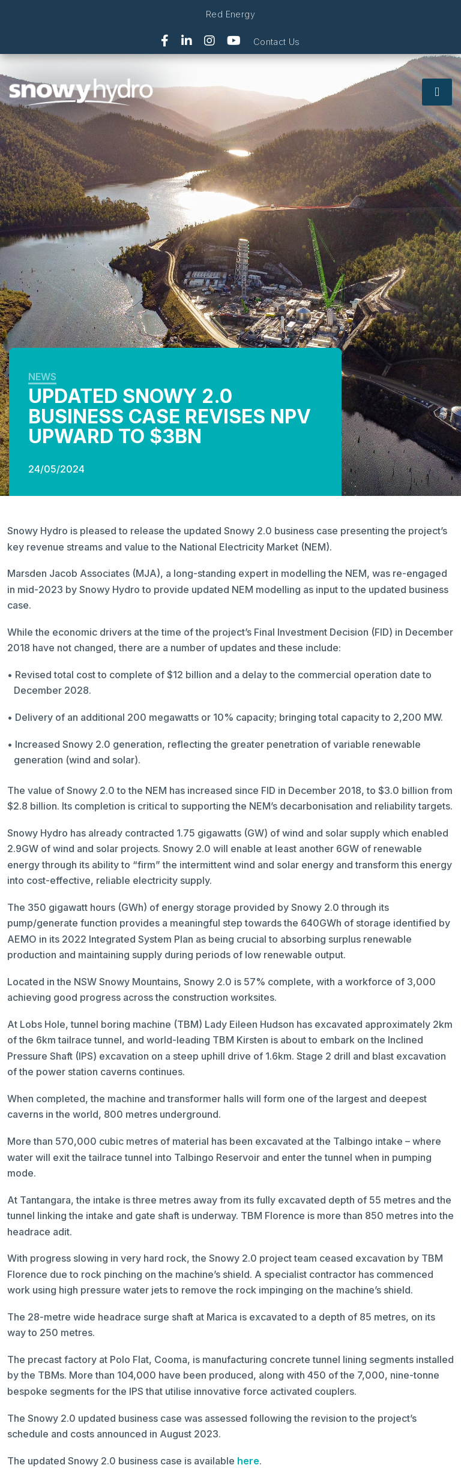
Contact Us (276, 42)
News (42, 377)
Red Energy (230, 14)
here (248, 1461)
